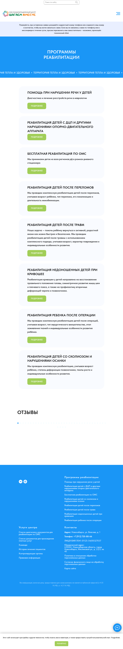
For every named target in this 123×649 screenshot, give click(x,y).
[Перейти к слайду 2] (20, 475)
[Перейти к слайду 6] (30, 475)
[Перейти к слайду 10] (41, 475)
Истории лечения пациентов (32, 601)
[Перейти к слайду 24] (77, 475)
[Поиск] (76, 2)
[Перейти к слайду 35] (105, 475)
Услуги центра (28, 579)
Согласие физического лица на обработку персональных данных (84, 615)
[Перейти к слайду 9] (38, 475)
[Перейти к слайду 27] (84, 475)
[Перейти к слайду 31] (94, 475)
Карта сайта (70, 621)
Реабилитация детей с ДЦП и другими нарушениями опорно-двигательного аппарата (82, 540)
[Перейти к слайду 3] (23, 475)
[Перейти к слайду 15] (53, 475)
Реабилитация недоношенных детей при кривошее (83, 567)
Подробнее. (115, 638)
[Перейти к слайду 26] (82, 475)
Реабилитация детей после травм (79, 562)
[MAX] (25, 534)
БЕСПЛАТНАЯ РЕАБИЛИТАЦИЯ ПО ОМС (56, 153)
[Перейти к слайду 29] (89, 475)
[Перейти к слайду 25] (79, 475)
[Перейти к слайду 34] (102, 475)
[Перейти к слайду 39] (65, 479)
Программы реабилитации (81, 529)
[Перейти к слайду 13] (48, 475)
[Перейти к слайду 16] (56, 475)
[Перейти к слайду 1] (18, 475)
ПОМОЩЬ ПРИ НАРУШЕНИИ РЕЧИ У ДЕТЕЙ (59, 92)
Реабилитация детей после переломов (82, 558)
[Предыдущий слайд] (4, 445)
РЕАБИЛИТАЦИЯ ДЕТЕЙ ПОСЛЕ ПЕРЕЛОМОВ (60, 187)
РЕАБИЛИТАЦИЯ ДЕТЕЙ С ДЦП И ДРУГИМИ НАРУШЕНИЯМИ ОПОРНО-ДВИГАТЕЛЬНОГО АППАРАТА (60, 127)
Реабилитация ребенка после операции (82, 573)
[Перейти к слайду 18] (61, 475)
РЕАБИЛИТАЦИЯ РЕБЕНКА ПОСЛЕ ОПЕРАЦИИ (61, 315)
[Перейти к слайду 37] (60, 479)
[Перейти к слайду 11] (43, 475)
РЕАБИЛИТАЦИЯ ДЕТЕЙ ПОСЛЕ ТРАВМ (55, 225)
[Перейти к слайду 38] (62, 479)
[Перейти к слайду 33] (100, 475)
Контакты (70, 579)
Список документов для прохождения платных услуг (36, 592)
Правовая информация (29, 610)
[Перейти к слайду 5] (28, 475)
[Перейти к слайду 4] (25, 475)
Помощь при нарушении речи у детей (82, 534)
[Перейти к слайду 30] (92, 475)
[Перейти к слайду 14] (51, 475)
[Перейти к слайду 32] (97, 475)
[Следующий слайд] (119, 445)
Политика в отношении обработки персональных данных (80, 609)
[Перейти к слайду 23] (74, 475)
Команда (23, 597)
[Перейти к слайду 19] (64, 475)
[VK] (20, 534)
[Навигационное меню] (118, 13)
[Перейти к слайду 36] (57, 479)
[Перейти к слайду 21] (69, 475)
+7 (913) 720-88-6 (82, 589)
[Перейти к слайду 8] (35, 475)
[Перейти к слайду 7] (33, 475)
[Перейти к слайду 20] (66, 475)
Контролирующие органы (31, 606)
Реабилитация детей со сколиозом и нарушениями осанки (81, 552)
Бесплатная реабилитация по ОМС (80, 547)
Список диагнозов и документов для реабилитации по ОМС (36, 585)
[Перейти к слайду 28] (87, 475)
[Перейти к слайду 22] (71, 475)
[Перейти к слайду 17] (59, 475)
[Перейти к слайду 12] (46, 475)
